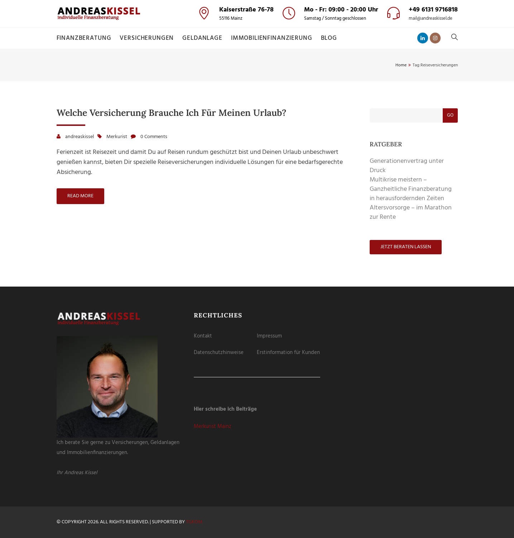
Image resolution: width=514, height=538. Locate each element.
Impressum (269, 336)
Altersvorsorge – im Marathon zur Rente (411, 212)
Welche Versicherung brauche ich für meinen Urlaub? (171, 112)
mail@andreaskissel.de (430, 18)
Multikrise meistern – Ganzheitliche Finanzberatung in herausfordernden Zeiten (411, 189)
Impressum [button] (290, 122)
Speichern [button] (257, 83)
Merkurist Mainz (212, 426)
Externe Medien (282, 42)
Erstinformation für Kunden (288, 352)
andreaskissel (79, 137)
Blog (329, 38)
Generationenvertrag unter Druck (407, 166)
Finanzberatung (84, 38)
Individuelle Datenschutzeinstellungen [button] (257, 114)
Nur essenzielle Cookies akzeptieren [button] (257, 101)
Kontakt (203, 336)
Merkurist (116, 137)
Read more (80, 196)
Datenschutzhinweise (219, 352)
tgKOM (194, 522)
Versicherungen (147, 38)
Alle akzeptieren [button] (257, 62)
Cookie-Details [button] (226, 122)
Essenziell (220, 42)
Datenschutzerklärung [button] (260, 122)
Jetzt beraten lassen (405, 247)
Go (450, 115)
